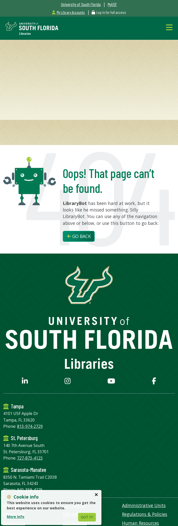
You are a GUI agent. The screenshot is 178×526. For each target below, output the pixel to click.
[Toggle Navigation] (170, 27)
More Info (15, 516)
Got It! (87, 517)
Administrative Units (144, 505)
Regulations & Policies (144, 514)
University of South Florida (81, 4)
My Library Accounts (68, 12)
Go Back (79, 236)
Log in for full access (111, 12)
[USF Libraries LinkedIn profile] (25, 381)
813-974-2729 (30, 426)
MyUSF (112, 4)
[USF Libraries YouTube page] (111, 381)
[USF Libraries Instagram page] (68, 381)
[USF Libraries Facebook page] (154, 381)
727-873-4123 (30, 458)
